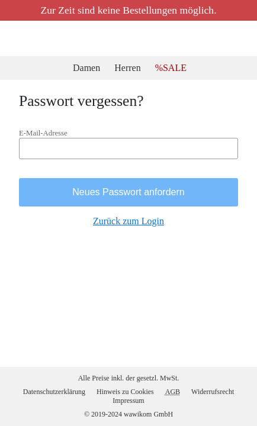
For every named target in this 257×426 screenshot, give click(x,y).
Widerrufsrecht (218, 390)
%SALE (173, 68)
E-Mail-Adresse (44, 136)
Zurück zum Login (129, 226)
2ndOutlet (15, 38)
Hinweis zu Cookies (128, 390)
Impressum (128, 400)
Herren (130, 68)
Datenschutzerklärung (50, 390)
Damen (87, 68)
